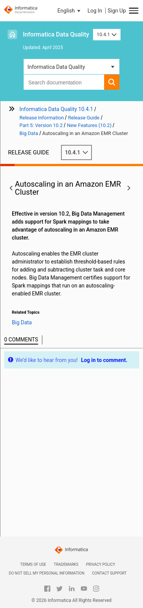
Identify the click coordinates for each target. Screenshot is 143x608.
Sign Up (117, 11)
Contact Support (109, 573)
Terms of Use (33, 564)
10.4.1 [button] (107, 34)
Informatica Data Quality (56, 34)
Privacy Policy (100, 564)
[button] (70, 10)
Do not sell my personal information (46, 573)
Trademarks (66, 564)
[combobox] (64, 82)
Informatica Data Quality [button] (56, 67)
